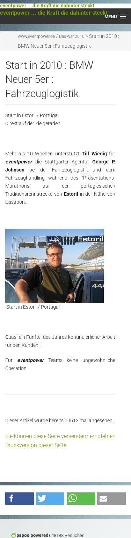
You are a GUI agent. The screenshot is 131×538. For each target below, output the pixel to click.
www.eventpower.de (36, 36)
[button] (19, 498)
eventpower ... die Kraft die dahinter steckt (47, 6)
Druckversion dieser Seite (35, 445)
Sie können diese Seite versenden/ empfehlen (60, 436)
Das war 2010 (72, 36)
